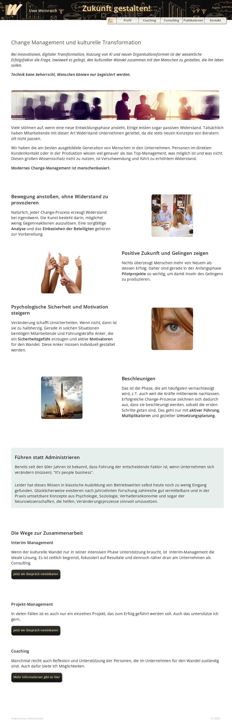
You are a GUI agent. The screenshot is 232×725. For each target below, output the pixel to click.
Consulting (171, 20)
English (216, 7)
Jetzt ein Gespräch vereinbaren (36, 574)
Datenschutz (35, 718)
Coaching (149, 20)
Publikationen (193, 20)
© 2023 (215, 718)
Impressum (18, 718)
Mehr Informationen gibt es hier (37, 677)
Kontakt (215, 20)
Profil (127, 20)
